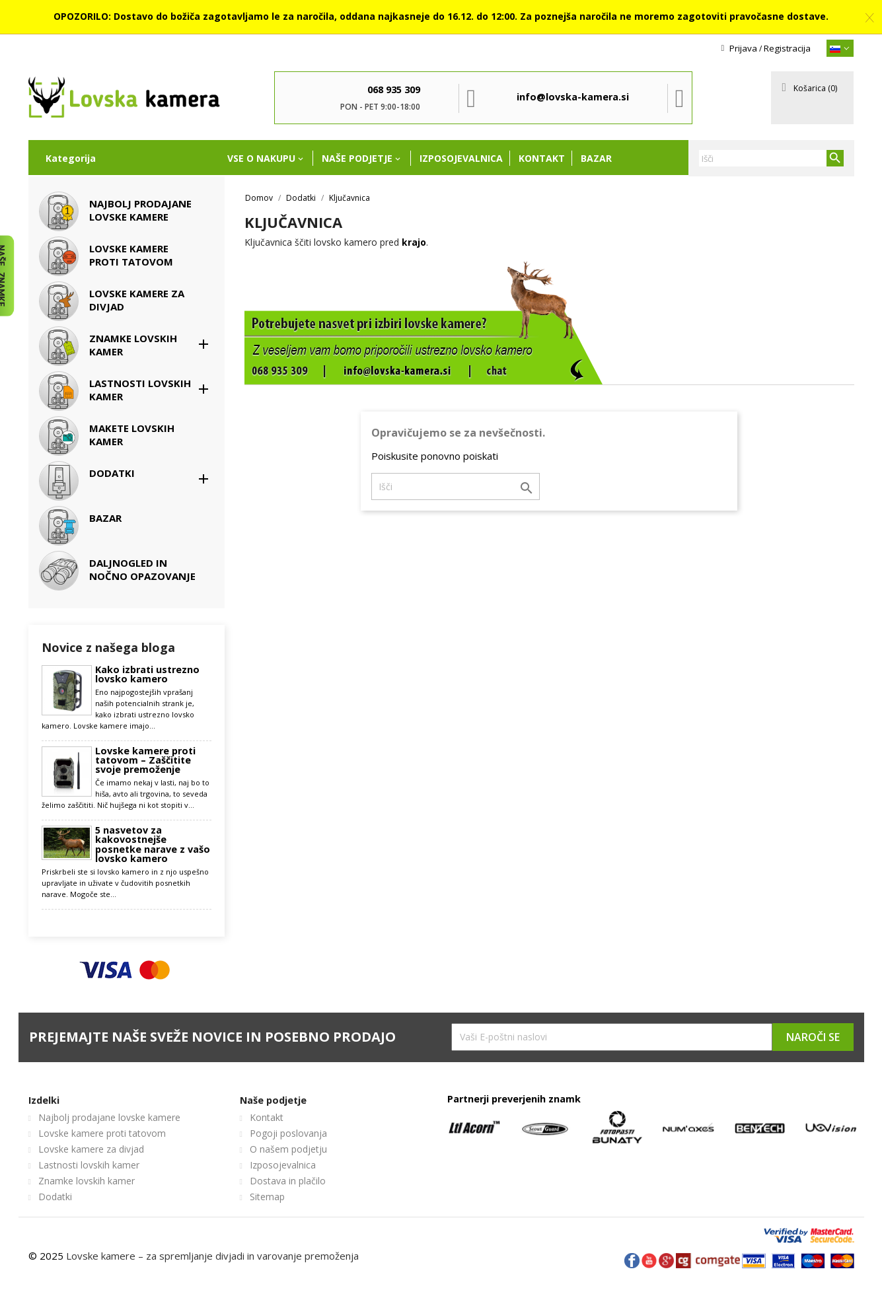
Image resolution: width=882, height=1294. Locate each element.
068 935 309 (393, 89)
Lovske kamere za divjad (91, 1149)
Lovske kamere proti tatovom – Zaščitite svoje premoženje (145, 760)
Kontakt (542, 158)
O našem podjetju (288, 1149)
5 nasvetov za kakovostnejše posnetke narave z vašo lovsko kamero (152, 845)
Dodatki (55, 1196)
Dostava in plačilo (288, 1180)
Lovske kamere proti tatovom (102, 1133)
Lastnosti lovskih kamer (88, 1165)
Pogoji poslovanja (288, 1133)
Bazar (596, 158)
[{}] (840, 48)
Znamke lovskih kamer (86, 1180)
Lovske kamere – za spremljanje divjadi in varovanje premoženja (212, 1255)
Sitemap (267, 1196)
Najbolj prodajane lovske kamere (109, 1117)
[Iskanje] (771, 158)
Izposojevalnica (461, 158)
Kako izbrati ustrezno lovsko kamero (147, 674)
